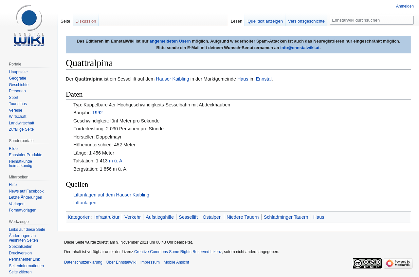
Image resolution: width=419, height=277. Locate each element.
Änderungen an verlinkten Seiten (23, 238)
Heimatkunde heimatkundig (20, 163)
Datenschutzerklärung (83, 262)
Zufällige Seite (21, 129)
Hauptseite (18, 72)
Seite (65, 21)
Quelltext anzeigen (265, 21)
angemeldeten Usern (170, 41)
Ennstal (264, 79)
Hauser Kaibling (172, 79)
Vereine (15, 110)
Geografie (17, 78)
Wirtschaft (17, 116)
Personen (17, 91)
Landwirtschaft (21, 123)
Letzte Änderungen (25, 197)
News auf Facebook (26, 191)
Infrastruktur (106, 217)
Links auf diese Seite (27, 229)
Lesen (236, 21)
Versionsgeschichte (306, 21)
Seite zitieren (20, 272)
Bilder (14, 148)
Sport (13, 97)
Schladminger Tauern (286, 217)
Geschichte (18, 85)
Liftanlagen (84, 202)
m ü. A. (116, 160)
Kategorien (79, 217)
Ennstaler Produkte (25, 155)
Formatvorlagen (22, 210)
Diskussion (86, 21)
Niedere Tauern (243, 217)
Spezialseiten (20, 246)
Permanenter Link (24, 259)
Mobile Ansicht (176, 262)
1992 (97, 112)
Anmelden (405, 6)
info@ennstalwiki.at (299, 47)
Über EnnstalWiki (121, 262)
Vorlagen (16, 204)
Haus (242, 79)
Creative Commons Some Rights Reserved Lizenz (178, 251)
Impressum (150, 262)
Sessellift (188, 217)
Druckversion (20, 253)
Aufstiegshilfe (160, 217)
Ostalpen (212, 217)
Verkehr (132, 217)
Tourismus (18, 104)
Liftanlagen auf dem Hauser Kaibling (111, 194)
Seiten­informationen (26, 266)
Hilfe (13, 184)
